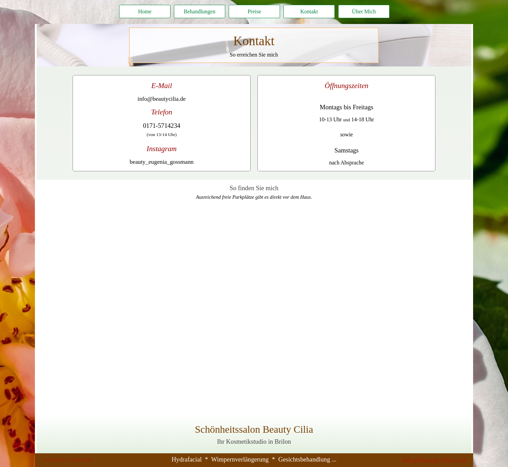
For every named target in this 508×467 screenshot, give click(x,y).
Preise (254, 11)
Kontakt (309, 11)
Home (144, 11)
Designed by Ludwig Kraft (66, 459)
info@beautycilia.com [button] (434, 460)
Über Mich (364, 11)
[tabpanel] (254, 45)
